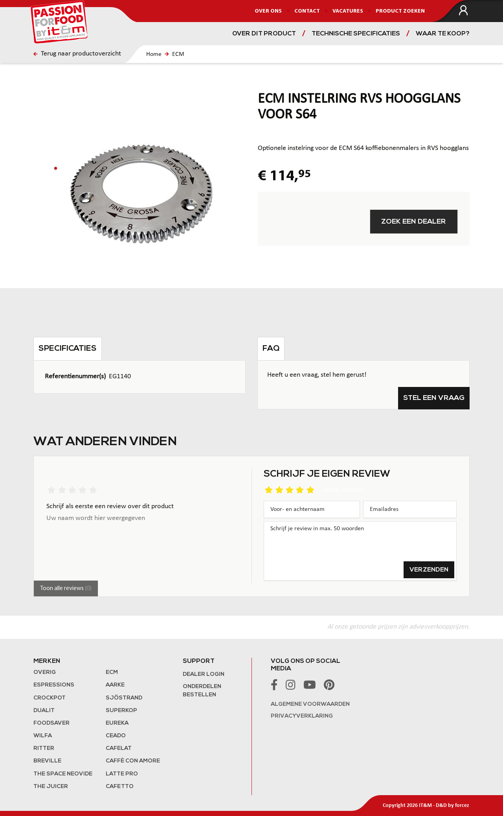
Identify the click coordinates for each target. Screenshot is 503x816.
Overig (44, 672)
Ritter (43, 748)
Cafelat (119, 748)
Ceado (116, 736)
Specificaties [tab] (68, 349)
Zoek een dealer (413, 222)
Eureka (117, 723)
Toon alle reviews (66, 588)
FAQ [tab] (271, 349)
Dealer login (203, 674)
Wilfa (42, 736)
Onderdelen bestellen (202, 691)
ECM (178, 54)
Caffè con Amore (133, 761)
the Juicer (50, 787)
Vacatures (347, 11)
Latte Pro (122, 774)
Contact (307, 11)
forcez (462, 806)
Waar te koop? (443, 34)
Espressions (53, 685)
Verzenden (428, 570)
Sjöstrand (124, 698)
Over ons (268, 11)
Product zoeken (400, 11)
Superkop (121, 711)
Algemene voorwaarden (310, 704)
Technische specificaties (356, 34)
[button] (55, 168)
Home (154, 54)
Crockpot (49, 698)
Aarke (115, 685)
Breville (47, 761)
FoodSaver (51, 723)
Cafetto (120, 787)
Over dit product (264, 34)
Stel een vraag (433, 398)
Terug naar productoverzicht (77, 53)
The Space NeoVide (62, 774)
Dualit (44, 711)
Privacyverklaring (302, 716)
